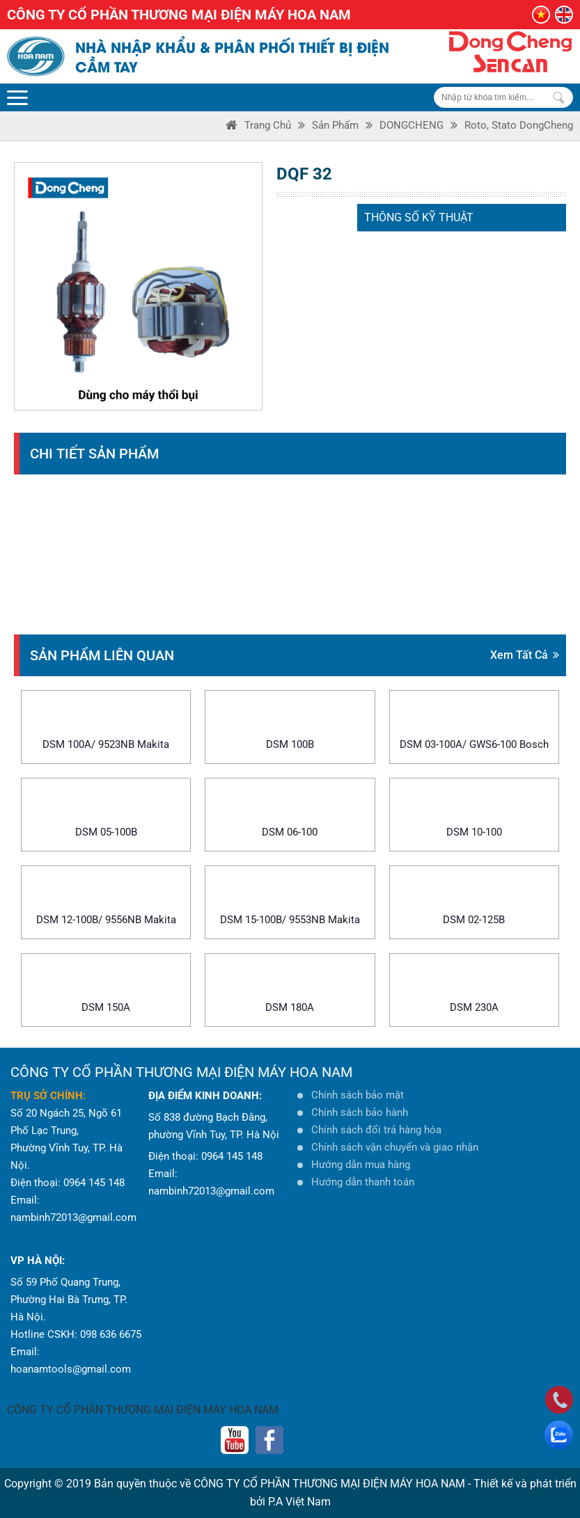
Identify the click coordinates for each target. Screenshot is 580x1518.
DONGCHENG (411, 125)
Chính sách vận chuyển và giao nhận (394, 1147)
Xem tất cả (524, 655)
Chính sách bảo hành (359, 1112)
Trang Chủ (267, 125)
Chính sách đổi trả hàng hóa (376, 1130)
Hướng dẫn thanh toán (362, 1182)
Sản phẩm (335, 125)
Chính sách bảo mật (357, 1095)
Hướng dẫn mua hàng (360, 1164)
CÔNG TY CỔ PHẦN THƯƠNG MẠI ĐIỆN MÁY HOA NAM (143, 1409)
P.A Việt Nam (299, 1501)
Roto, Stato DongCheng (518, 125)
